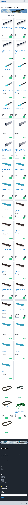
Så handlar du (3, 477)
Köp (10, 58)
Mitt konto (2, 479)
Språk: (2, 491)
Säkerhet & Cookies (4, 482)
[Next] (27, 442)
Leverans (2, 480)
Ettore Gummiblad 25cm (5, 427)
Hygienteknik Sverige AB (4, 457)
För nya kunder (3, 476)
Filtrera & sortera (14, 15)
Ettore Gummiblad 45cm (5, 406)
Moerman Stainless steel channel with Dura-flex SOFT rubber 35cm (7, 50)
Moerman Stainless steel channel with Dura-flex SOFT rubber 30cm (20, 28)
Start (1, 468)
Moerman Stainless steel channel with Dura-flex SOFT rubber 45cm (20, 50)
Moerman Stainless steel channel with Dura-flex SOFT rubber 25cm (7, 28)
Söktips (2, 478)
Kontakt (2, 469)
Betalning (2, 481)
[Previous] (1, 442)
